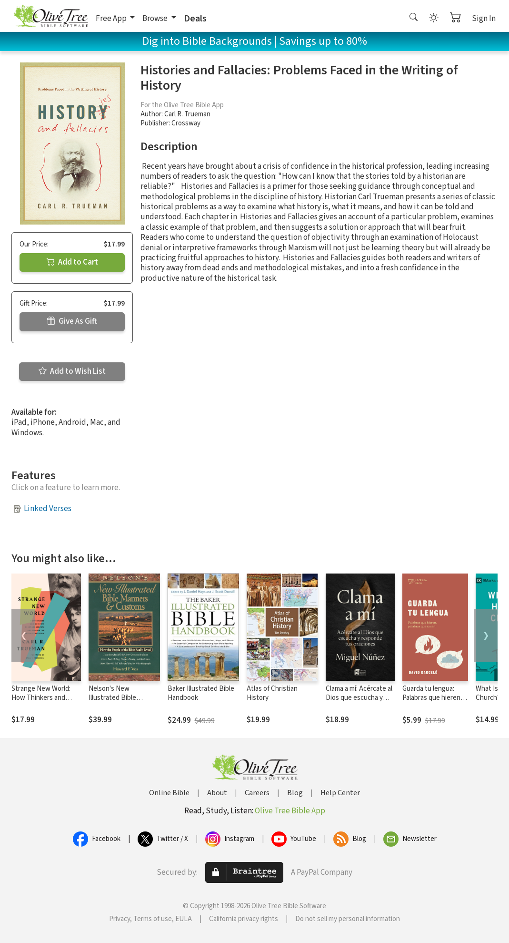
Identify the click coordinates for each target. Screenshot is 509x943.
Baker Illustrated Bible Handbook (201, 693)
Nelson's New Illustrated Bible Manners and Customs (122, 698)
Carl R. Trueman (187, 114)
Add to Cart (72, 262)
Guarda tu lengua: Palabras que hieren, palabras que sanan (432, 698)
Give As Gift (72, 321)
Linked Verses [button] (47, 508)
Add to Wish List (72, 371)
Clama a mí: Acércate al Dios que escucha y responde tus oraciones (359, 702)
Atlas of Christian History (272, 693)
